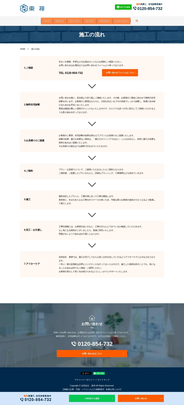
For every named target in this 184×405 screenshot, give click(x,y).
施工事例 (93, 20)
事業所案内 (115, 20)
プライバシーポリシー (84, 377)
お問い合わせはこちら (92, 351)
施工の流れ (71, 20)
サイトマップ (103, 377)
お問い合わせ (138, 20)
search (156, 20)
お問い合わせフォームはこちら (120, 70)
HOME (30, 20)
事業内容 (50, 20)
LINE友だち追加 (92, 398)
